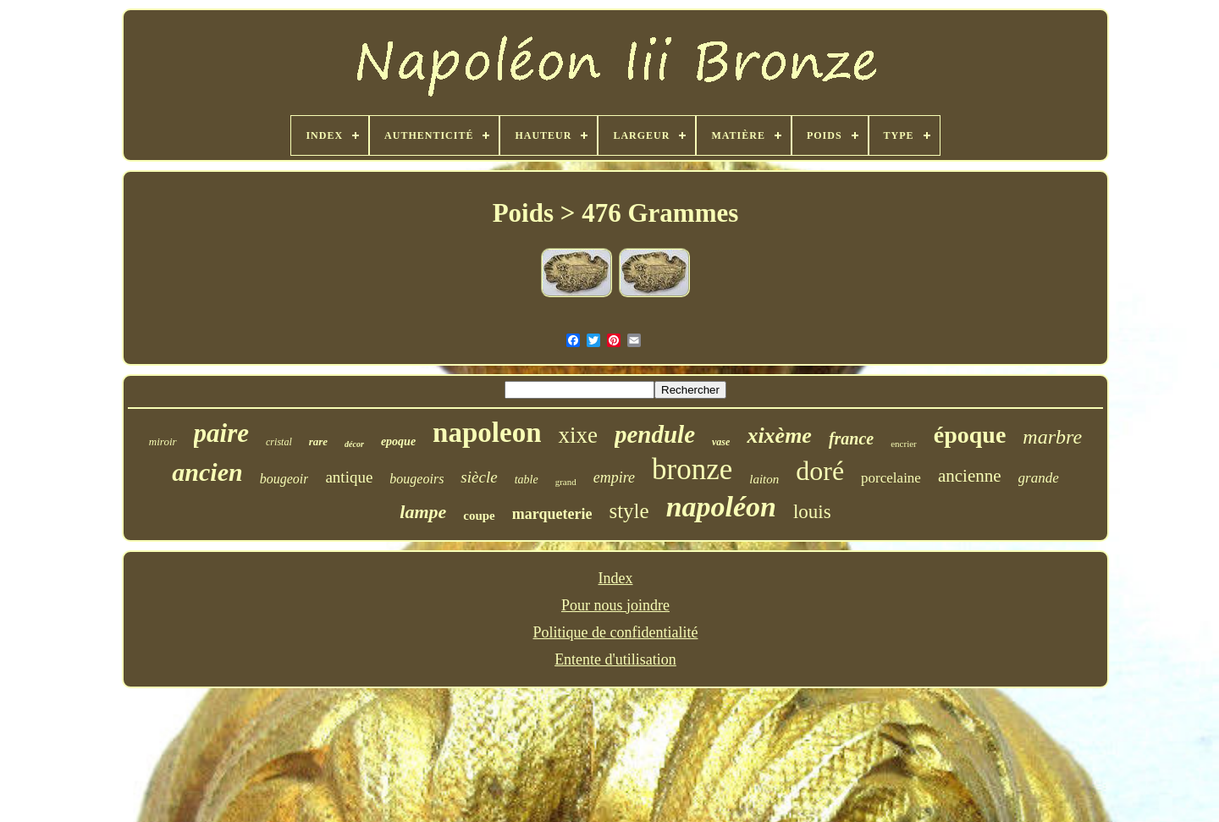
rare (318, 441)
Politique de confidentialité (615, 632)
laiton (764, 479)
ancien (207, 472)
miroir (163, 441)
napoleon (487, 432)
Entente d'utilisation (615, 659)
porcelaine (891, 478)
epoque (398, 441)
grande (1038, 478)
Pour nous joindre (615, 605)
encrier (904, 444)
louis (812, 511)
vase (721, 442)
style (628, 510)
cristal (279, 442)
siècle (479, 477)
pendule (655, 434)
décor (354, 444)
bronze (692, 469)
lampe (423, 511)
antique (348, 477)
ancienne (969, 476)
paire (221, 433)
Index (615, 578)
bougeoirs (416, 479)
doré (820, 470)
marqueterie (552, 513)
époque (970, 435)
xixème (779, 435)
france (851, 438)
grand (565, 482)
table (526, 479)
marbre (1052, 437)
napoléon (721, 506)
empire (614, 477)
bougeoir (284, 479)
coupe (479, 515)
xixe (578, 435)
